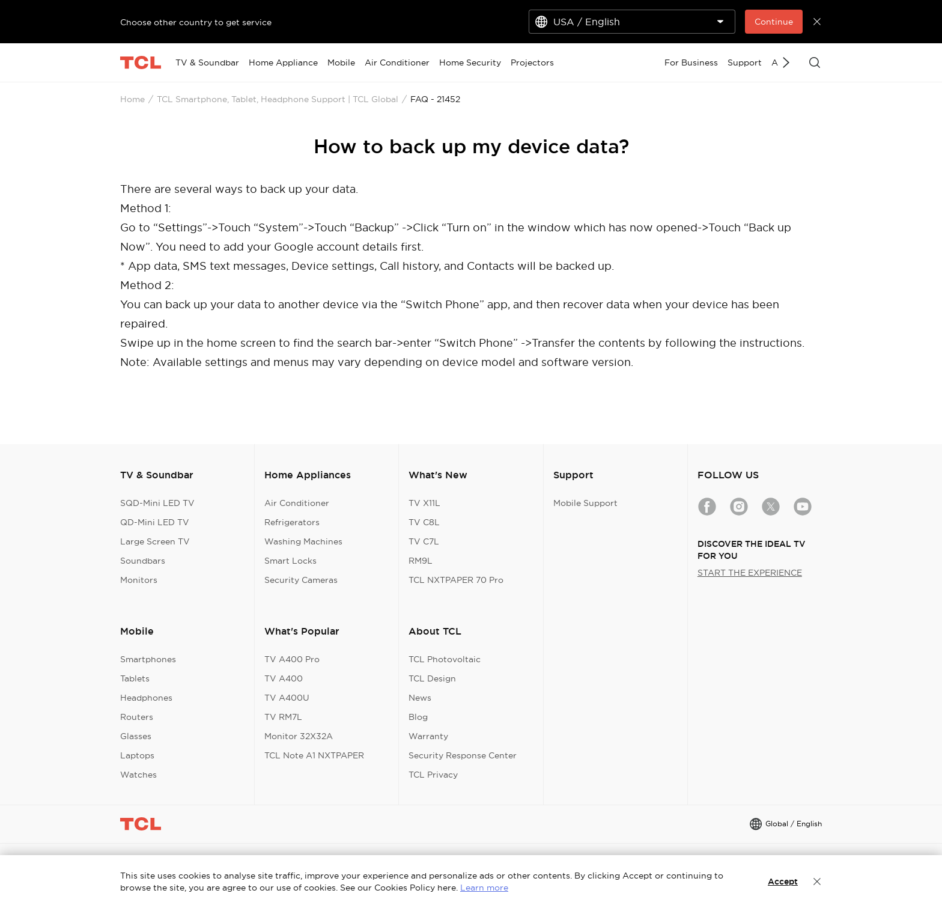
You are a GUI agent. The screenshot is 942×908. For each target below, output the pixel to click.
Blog (418, 716)
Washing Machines (303, 541)
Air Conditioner (296, 503)
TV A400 (283, 678)
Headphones (146, 697)
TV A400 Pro (292, 659)
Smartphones (148, 659)
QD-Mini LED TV (154, 522)
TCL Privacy (433, 774)
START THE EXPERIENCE (749, 572)
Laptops (137, 755)
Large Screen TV (155, 541)
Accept (783, 881)
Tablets (135, 678)
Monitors (138, 579)
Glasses (135, 736)
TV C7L (424, 541)
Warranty (428, 736)
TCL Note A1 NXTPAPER (314, 755)
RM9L (421, 560)
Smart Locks (290, 560)
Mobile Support (585, 503)
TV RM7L (283, 716)
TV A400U (286, 697)
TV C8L (424, 522)
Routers (136, 716)
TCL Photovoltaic (445, 659)
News (420, 697)
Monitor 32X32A (298, 736)
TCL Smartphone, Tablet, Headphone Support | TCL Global (277, 99)
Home (132, 99)
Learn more (484, 887)
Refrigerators (292, 522)
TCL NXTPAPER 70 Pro (456, 579)
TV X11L (424, 503)
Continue (774, 21)
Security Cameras (301, 579)
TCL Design (432, 678)
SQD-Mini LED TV (157, 503)
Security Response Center (463, 755)
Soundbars (142, 560)
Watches (138, 774)
